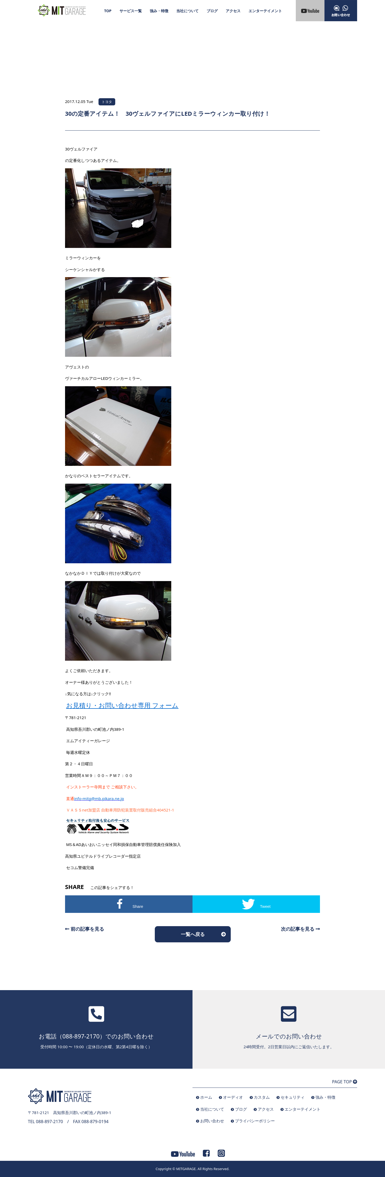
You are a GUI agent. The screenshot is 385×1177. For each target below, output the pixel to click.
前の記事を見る (84, 929)
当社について (187, 10)
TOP (108, 10)
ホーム (206, 1097)
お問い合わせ (212, 1120)
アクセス (233, 10)
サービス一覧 (130, 10)
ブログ (212, 10)
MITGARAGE (186, 1168)
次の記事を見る (300, 929)
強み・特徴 (159, 10)
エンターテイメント (265, 10)
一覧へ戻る (193, 934)
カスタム (262, 1097)
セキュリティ (293, 1097)
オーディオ (233, 1097)
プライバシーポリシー (255, 1120)
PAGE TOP (344, 1082)
